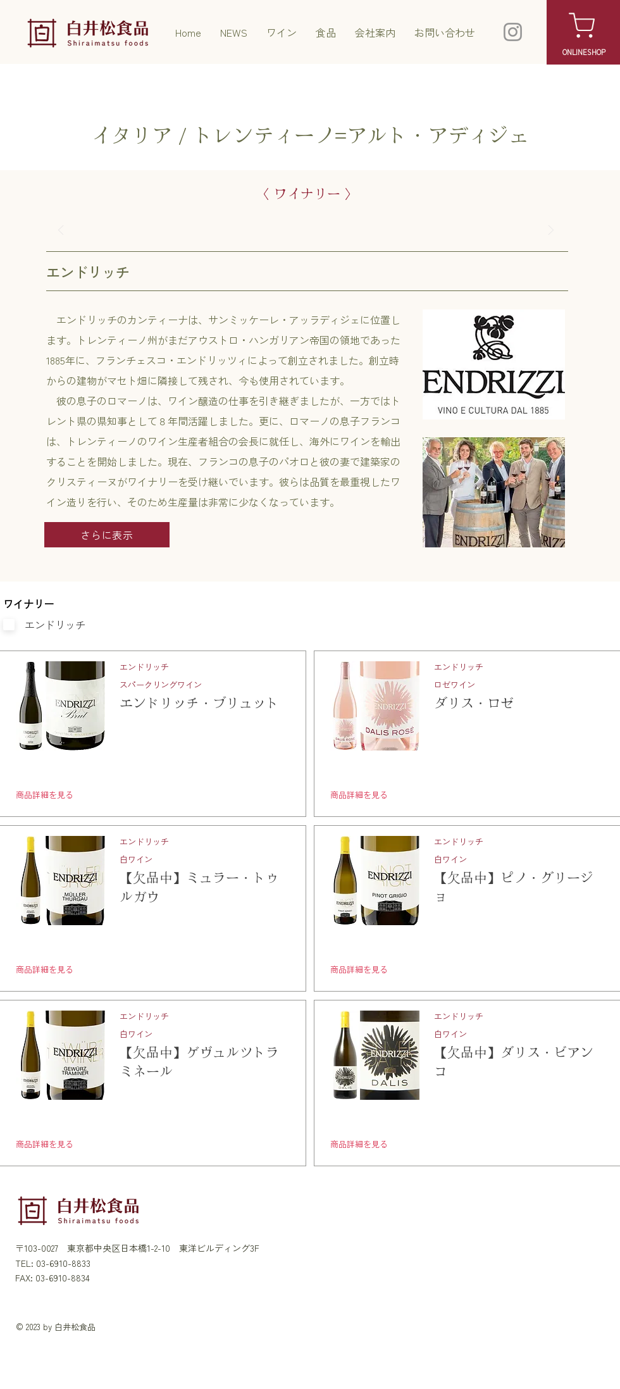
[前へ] (61, 230)
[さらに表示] (107, 534)
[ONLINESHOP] (584, 51)
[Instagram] (512, 32)
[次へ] (551, 230)
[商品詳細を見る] (87, 794)
